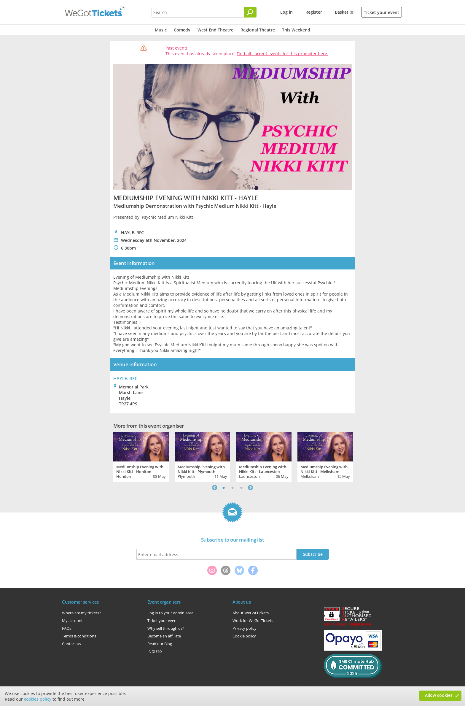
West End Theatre (215, 30)
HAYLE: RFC (125, 378)
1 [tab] (224, 488)
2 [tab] (232, 488)
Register (313, 12)
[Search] (250, 12)
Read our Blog (159, 643)
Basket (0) (344, 12)
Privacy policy (244, 628)
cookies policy (37, 699)
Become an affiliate (164, 636)
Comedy (182, 30)
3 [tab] (241, 488)
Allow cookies (439, 695)
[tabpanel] (141, 456)
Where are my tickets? (81, 612)
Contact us (71, 643)
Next (250, 488)
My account (72, 620)
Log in (286, 12)
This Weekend (296, 30)
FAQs (66, 628)
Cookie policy (244, 636)
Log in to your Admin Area (170, 612)
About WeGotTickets (250, 612)
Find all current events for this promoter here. (282, 53)
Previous (215, 488)
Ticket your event (381, 12)
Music (161, 30)
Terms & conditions (79, 636)
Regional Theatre (258, 30)
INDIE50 (154, 651)
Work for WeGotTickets (252, 620)
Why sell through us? (165, 628)
